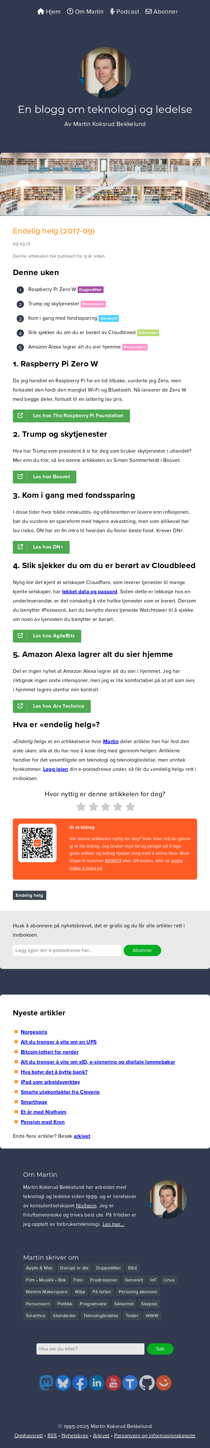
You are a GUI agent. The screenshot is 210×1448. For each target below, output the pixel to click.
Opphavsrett (28, 1436)
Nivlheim (86, 1206)
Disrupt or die (74, 1268)
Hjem (48, 11)
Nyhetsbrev (75, 1436)
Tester (132, 1315)
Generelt (108, 318)
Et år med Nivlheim (43, 1112)
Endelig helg (29, 895)
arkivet (82, 1136)
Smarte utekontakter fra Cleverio (60, 1092)
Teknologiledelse (100, 1315)
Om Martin (85, 11)
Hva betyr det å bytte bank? (54, 1072)
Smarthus (35, 1315)
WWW (152, 1315)
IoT (153, 1280)
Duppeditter (90, 289)
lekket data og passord (89, 592)
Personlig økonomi (138, 1292)
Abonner (161, 11)
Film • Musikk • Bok (46, 1280)
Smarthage (34, 1102)
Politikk (64, 1304)
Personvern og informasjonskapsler (155, 1436)
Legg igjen (55, 769)
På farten (102, 1292)
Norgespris (34, 1032)
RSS (52, 1436)
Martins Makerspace (47, 1292)
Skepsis (149, 1304)
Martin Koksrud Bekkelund (109, 124)
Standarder (64, 1315)
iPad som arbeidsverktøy (50, 1082)
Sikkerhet (148, 332)
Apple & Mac (39, 1268)
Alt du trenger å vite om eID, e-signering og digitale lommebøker (98, 1062)
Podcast (124, 11)
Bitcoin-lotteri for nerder (50, 1052)
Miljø (80, 1292)
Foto (78, 1280)
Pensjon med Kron (43, 1122)
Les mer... (113, 1224)
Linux (169, 1280)
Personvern (93, 304)
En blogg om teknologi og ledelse (105, 109)
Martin (111, 741)
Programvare (93, 1304)
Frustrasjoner (103, 1280)
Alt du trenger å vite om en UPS (59, 1042)
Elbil (132, 1268)
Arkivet (101, 1436)
